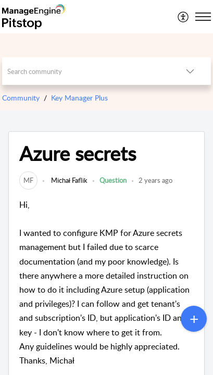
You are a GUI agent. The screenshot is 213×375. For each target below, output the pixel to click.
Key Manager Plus (79, 98)
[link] (28, 180)
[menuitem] (183, 17)
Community (21, 98)
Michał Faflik (68, 180)
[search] (85, 71)
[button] (183, 17)
